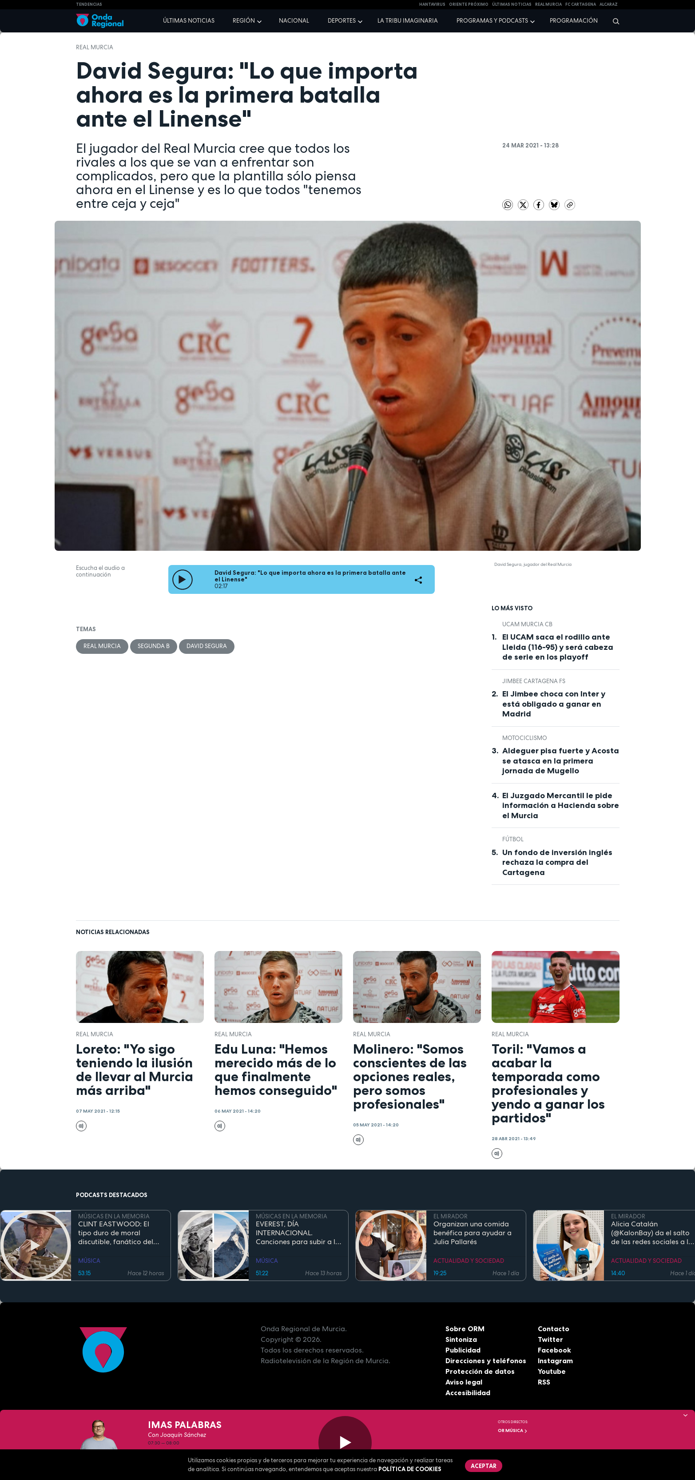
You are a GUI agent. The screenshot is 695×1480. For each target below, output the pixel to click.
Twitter (550, 1339)
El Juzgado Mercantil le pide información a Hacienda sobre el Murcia (560, 805)
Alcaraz (609, 4)
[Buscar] (613, 21)
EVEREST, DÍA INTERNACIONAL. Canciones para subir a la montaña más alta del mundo (298, 1233)
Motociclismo (524, 738)
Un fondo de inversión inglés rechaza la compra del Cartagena (557, 862)
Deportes (342, 20)
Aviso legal (463, 1381)
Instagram (555, 1360)
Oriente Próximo (468, 4)
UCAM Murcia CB (527, 624)
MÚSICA (89, 1261)
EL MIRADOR (450, 1216)
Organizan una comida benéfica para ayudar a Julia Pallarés (472, 1233)
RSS (544, 1381)
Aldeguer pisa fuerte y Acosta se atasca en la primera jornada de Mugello (560, 761)
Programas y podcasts (492, 20)
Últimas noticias (188, 20)
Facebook (554, 1349)
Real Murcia (548, 4)
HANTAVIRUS (432, 4)
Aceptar (483, 1465)
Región (244, 20)
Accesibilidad (467, 1392)
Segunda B (154, 646)
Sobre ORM (465, 1328)
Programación (574, 20)
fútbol (513, 839)
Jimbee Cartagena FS (533, 681)
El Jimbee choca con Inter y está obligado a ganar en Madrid (553, 704)
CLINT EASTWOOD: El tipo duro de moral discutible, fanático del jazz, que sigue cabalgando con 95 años (119, 1233)
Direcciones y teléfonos (485, 1360)
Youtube (552, 1371)
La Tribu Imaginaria (407, 20)
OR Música (513, 1430)
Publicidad (463, 1349)
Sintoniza (461, 1339)
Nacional (294, 20)
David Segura (207, 646)
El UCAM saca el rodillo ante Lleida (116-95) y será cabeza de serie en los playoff (557, 647)
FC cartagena (580, 4)
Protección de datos (480, 1371)
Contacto (553, 1328)
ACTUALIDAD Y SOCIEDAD (468, 1261)
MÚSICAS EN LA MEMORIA (114, 1216)
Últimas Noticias (512, 4)
